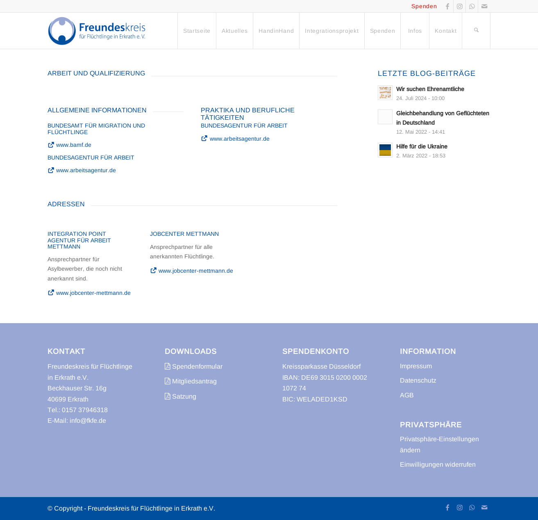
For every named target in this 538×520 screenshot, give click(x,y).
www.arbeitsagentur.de (82, 170)
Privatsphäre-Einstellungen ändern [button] (439, 444)
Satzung (180, 396)
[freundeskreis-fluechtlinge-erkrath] (99, 31)
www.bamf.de (70, 144)
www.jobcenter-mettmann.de (89, 293)
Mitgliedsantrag (191, 381)
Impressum (416, 366)
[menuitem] (196, 31)
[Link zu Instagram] (459, 6)
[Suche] (476, 31)
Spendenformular (193, 366)
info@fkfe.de (88, 420)
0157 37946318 (85, 409)
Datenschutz (418, 380)
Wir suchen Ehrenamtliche (430, 89)
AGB (407, 395)
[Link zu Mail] (484, 6)
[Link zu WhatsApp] (472, 6)
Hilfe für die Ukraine (421, 147)
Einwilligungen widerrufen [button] (438, 464)
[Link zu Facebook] (447, 6)
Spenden (424, 6)
